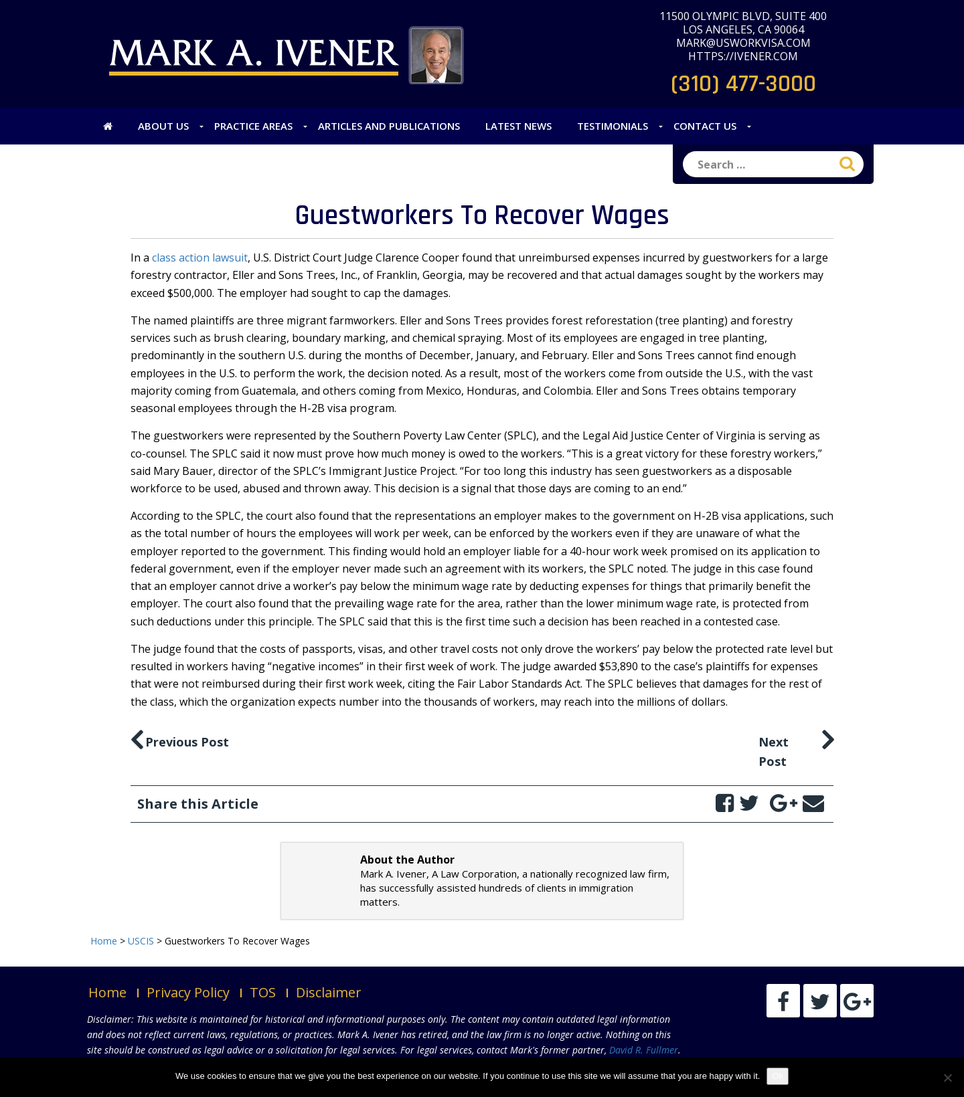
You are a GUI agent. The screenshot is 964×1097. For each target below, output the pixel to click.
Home (107, 992)
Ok (777, 1076)
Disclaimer (329, 992)
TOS (263, 992)
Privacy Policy (188, 992)
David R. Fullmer (643, 1049)
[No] (947, 1077)
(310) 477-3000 (743, 84)
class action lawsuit (200, 257)
